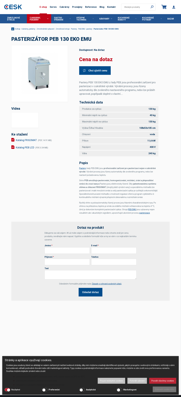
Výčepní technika (85, 19)
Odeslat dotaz (90, 292)
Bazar (170, 19)
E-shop (43, 7)
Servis (53, 7)
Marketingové (129, 390)
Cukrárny (64, 7)
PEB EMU (132, 209)
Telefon (94, 257)
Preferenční (54, 390)
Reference (91, 7)
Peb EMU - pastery (85, 29)
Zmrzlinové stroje (13, 19)
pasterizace (144, 213)
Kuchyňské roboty (127, 19)
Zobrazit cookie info (164, 389)
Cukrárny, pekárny (39, 19)
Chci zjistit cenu (95, 70)
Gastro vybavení (62, 19)
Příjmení (49, 257)
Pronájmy (77, 7)
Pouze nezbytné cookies (111, 380)
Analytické (91, 390)
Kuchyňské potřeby (152, 19)
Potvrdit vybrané (137, 380)
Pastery (74, 29)
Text (47, 268)
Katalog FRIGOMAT (34, 140)
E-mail (95, 246)
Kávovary (105, 19)
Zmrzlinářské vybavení (45, 29)
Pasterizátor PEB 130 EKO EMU (106, 29)
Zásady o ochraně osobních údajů (106, 284)
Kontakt (111, 7)
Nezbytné (15, 390)
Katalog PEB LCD (32, 147)
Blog (102, 7)
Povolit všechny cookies (162, 380)
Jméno (48, 246)
